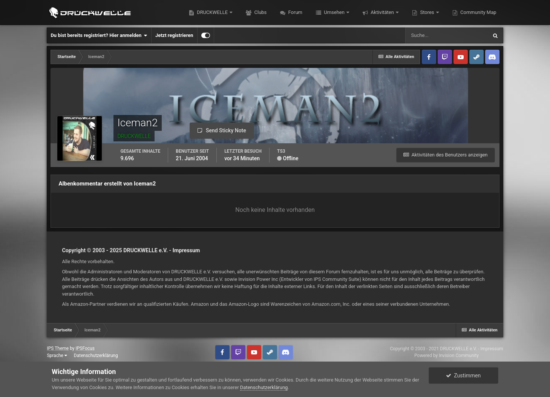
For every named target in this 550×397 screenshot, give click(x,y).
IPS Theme (58, 348)
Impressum (186, 250)
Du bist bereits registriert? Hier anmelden (99, 35)
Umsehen (334, 12)
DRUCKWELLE (212, 12)
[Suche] (446, 35)
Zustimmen (463, 375)
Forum (294, 12)
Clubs (260, 12)
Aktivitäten (382, 12)
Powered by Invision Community (446, 355)
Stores (427, 12)
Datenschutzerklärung (96, 355)
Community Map (477, 12)
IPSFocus (84, 348)
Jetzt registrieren (174, 35)
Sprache (57, 355)
